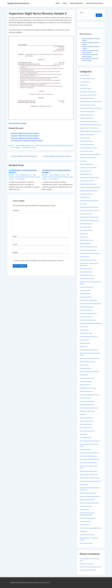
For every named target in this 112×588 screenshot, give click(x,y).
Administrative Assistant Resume (88, 91)
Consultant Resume (85, 197)
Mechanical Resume (85, 343)
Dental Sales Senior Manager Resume (89, 220)
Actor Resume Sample (85, 88)
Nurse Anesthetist (84, 365)
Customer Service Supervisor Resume (89, 210)
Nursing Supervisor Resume (87, 378)
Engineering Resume (85, 243)
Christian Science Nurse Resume (88, 167)
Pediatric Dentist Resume (86, 391)
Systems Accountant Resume (87, 499)
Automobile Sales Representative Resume (90, 124)
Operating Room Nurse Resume (88, 388)
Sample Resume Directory (18, 3)
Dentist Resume (84, 233)
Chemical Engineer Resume (87, 164)
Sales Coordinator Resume (86, 421)
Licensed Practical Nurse (86, 333)
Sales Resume (83, 434)
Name (14, 236)
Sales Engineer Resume (86, 424)
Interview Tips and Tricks (94, 3)
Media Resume (83, 346)
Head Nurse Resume (85, 293)
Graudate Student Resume (86, 287)
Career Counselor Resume (86, 151)
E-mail (15, 244)
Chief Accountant (92, 570)
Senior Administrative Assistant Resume (90, 441)
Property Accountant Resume (87, 401)
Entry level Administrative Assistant (88, 246)
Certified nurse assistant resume (25, 177)
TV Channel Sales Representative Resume (90, 528)
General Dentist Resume (86, 272)
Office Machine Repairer (86, 381)
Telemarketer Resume (85, 521)
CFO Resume (83, 161)
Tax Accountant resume (86, 506)
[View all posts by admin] (11, 145)
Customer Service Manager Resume (89, 207)
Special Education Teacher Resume (89, 474)
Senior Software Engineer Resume (88, 462)
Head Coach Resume (85, 290)
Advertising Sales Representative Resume (90, 101)
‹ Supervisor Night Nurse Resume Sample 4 (23, 156)
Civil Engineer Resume (85, 171)
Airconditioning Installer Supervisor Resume (91, 108)
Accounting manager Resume (87, 78)
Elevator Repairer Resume (86, 240)
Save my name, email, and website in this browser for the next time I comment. (39, 260)
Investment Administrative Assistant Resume (91, 323)
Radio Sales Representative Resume (89, 408)
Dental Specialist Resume (86, 223)
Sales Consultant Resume (86, 417)
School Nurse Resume (85, 437)
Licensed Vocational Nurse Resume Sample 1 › (57, 156)
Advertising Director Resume (87, 98)
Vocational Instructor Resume (87, 534)
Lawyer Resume (84, 326)
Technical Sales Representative (88, 518)
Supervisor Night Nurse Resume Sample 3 (25, 136)
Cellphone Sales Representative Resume (90, 154)
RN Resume (83, 414)
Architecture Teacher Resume (87, 111)
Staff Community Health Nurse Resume (90, 478)
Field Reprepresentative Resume (88, 260)
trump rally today (84, 558)
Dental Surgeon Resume (86, 230)
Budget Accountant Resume (87, 134)
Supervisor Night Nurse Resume (63, 145)
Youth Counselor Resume (86, 543)
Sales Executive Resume (86, 427)
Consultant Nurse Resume (86, 194)
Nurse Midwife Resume (85, 368)
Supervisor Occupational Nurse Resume (90, 496)
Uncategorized (83, 531)
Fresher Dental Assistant (86, 268)
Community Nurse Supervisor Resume (89, 177)
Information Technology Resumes (88, 313)
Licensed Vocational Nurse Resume (89, 336)
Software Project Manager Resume (88, 471)
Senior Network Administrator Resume (89, 459)
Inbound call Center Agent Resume (88, 300)
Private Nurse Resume (85, 398)
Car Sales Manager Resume (87, 144)
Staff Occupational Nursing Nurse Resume (90, 481)
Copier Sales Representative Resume (89, 200)
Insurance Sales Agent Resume (88, 320)
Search (81, 12)
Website (15, 252)
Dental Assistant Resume (86, 214)
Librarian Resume (84, 330)
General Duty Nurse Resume (87, 275)
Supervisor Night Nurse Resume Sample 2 (25, 133)
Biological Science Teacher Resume (89, 128)
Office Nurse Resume (85, 384)
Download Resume (15, 123)
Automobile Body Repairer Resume (89, 121)
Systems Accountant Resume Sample (89, 503)
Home (57, 3)
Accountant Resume (85, 75)
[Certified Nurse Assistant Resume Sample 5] (28, 175)
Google (81, 563)
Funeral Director (89, 563)
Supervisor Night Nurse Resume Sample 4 (25, 138)
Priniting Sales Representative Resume (89, 394)
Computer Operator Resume (87, 180)
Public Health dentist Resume (87, 404)
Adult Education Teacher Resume (88, 95)
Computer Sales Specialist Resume (89, 190)
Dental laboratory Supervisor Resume (89, 217)
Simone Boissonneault (85, 567)
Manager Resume (84, 340)
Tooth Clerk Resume (85, 524)
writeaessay (83, 570)
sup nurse (33, 147)
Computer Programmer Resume (88, 184)
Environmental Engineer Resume (88, 250)
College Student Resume (86, 174)
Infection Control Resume (86, 310)
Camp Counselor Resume (86, 141)
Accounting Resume (85, 82)
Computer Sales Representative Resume (90, 187)
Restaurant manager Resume (87, 411)
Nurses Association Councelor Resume (89, 371)
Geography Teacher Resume (87, 278)
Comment (16, 210)
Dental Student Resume (86, 227)
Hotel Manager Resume (86, 297)
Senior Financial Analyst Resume (88, 456)
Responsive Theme (45, 582)
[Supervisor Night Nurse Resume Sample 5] (29, 145)
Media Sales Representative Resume (89, 349)
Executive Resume (84, 256)
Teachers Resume (84, 509)
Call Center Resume (85, 138)
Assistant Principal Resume (87, 118)
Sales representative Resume (87, 431)
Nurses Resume (48, 145)
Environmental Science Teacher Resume (90, 253)
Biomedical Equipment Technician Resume (90, 131)
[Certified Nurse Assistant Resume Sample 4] (61, 175)
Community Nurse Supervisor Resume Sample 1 (27, 140)
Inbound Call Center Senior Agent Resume (90, 303)
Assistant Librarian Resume (87, 114)
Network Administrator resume (87, 361)
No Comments (16, 147)
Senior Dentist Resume (85, 449)
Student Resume (84, 484)
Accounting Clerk (97, 567)
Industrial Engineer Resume (87, 307)
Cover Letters (83, 204)
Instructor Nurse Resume (86, 317)
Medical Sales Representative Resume (89, 358)
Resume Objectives (76, 3)
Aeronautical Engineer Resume (87, 105)
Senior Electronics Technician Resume (89, 452)
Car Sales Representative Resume (88, 148)
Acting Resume (83, 85)
